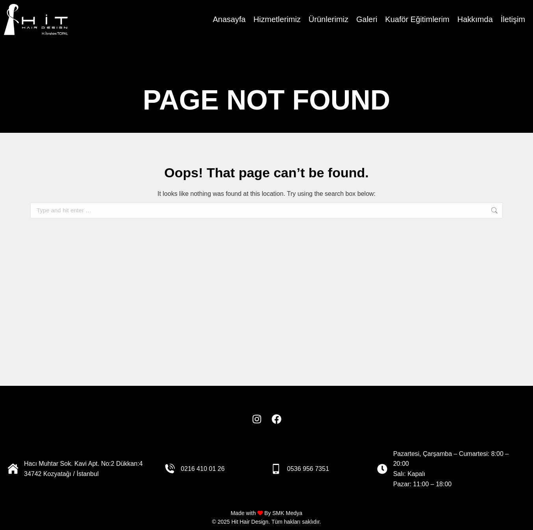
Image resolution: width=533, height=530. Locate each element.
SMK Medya (287, 513)
